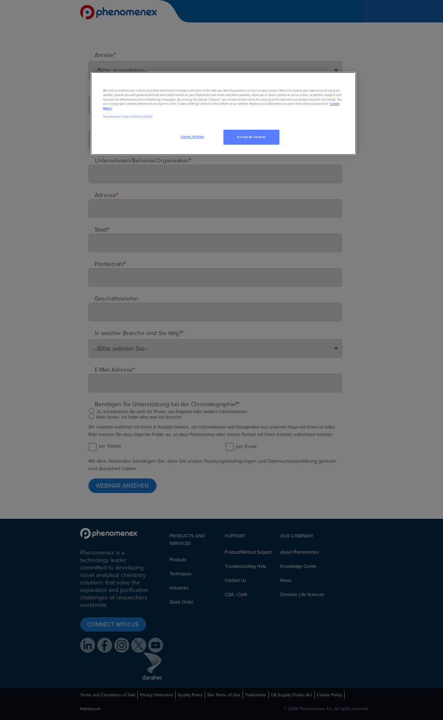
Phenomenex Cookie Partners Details (127, 116)
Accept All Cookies (251, 137)
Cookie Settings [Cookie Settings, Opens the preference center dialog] (192, 136)
